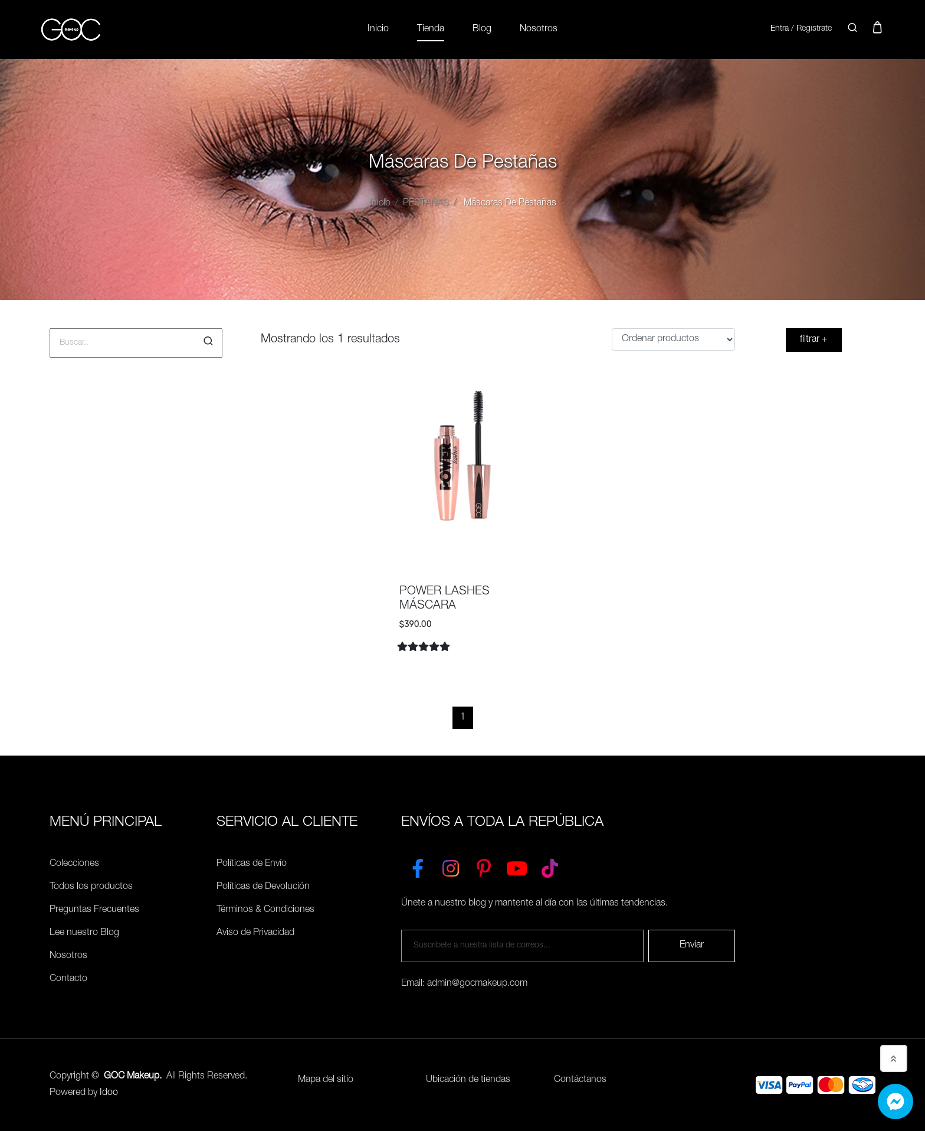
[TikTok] (550, 866)
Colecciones (74, 864)
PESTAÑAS (426, 203)
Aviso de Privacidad (255, 933)
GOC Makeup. (133, 1076)
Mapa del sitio (325, 1080)
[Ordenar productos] (673, 339)
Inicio (378, 29)
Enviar (692, 945)
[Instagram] (450, 866)
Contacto (68, 979)
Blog (482, 29)
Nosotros (538, 29)
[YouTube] (517, 866)
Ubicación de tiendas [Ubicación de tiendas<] (468, 1080)
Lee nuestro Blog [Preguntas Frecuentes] (84, 933)
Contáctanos (580, 1080)
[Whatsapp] (895, 1101)
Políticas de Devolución (263, 887)
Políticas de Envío (252, 864)
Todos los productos (91, 887)
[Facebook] (417, 866)
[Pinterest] (484, 866)
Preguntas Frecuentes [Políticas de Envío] (94, 910)
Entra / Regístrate (801, 29)
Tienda (430, 29)
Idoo (109, 1093)
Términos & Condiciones (265, 910)
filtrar (814, 340)
